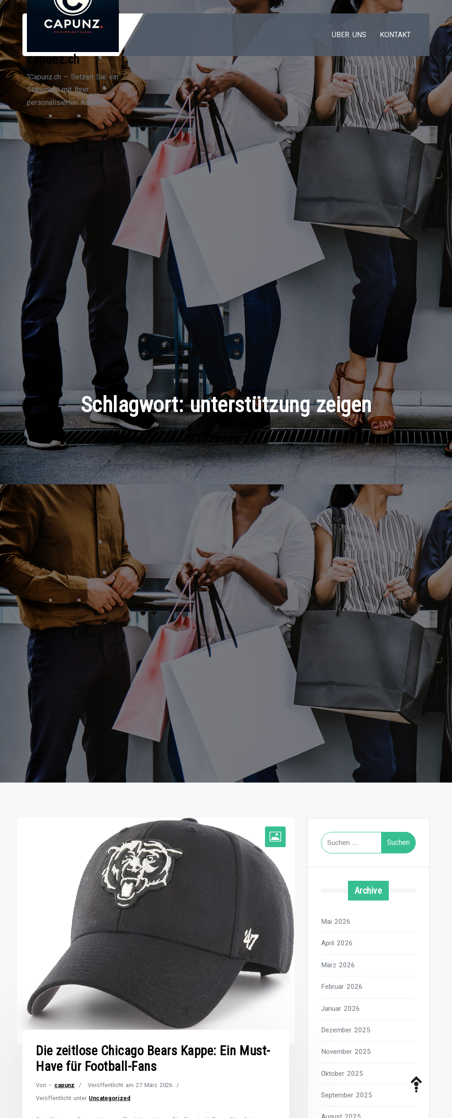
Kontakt (395, 34)
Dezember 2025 (345, 1030)
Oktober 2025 (342, 1074)
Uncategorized (109, 1098)
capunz (64, 1085)
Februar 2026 (342, 987)
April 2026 (337, 943)
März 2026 (338, 965)
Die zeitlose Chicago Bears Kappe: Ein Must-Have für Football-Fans (153, 1058)
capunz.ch (53, 59)
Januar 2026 (340, 1009)
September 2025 (346, 1095)
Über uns (349, 34)
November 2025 (346, 1052)
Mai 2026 (336, 922)
